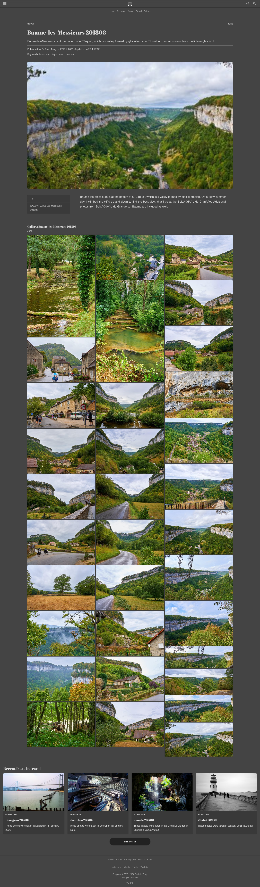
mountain (69, 54)
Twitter (135, 867)
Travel (139, 11)
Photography (130, 859)
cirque (54, 54)
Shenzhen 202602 (81, 820)
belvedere (44, 54)
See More (130, 841)
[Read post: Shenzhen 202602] (98, 792)
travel (30, 23)
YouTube (144, 867)
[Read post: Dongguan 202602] (33, 792)
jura (61, 54)
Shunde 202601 (144, 820)
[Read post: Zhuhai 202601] (226, 792)
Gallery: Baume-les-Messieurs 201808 (46, 207)
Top (32, 198)
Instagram (115, 867)
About (149, 859)
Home (112, 11)
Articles (147, 11)
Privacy (141, 859)
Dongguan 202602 (17, 820)
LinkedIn (126, 867)
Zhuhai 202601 (207, 820)
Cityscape (121, 11)
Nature (131, 11)
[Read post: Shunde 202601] (162, 792)
